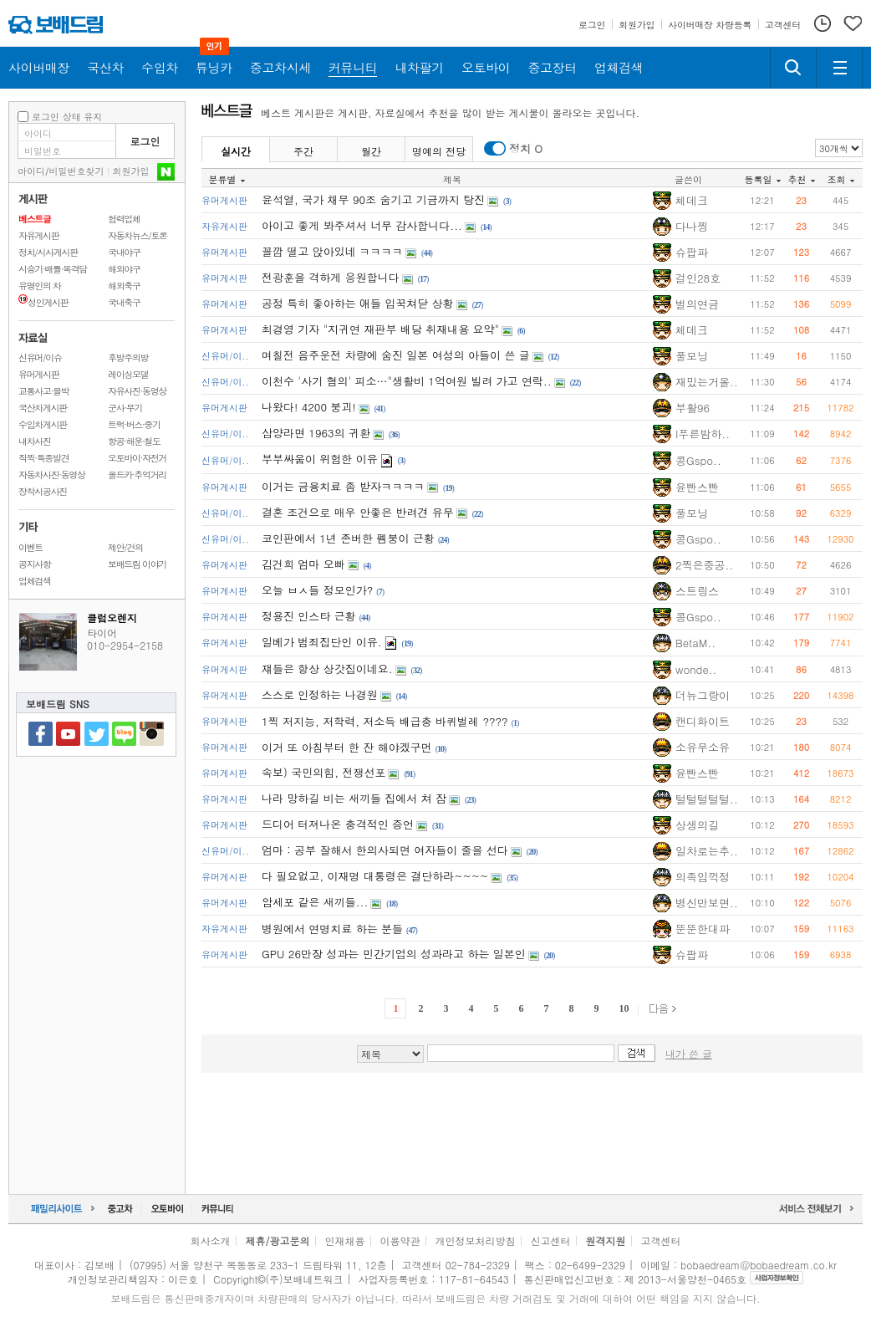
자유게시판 (38, 235)
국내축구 (124, 302)
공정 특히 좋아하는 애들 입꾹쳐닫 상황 (358, 303)
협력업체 (124, 218)
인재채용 (344, 1240)
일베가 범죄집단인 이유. (322, 642)
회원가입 (131, 171)
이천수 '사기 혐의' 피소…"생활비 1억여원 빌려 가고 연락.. (407, 381)
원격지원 (606, 1240)
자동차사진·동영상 (51, 474)
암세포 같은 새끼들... (315, 902)
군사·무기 (125, 407)
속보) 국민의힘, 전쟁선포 (323, 772)
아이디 (31, 171)
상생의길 (697, 824)
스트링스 (697, 590)
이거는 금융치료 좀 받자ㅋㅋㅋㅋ (343, 486)
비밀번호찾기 (76, 171)
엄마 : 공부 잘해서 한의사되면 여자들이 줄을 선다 (385, 850)
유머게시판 (38, 374)
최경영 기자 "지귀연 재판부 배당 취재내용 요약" (380, 329)
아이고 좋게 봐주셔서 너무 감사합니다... (362, 225)
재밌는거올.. (706, 381)
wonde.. (695, 669)
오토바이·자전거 (137, 458)
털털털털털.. (706, 799)
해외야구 (124, 269)
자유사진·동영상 (137, 391)
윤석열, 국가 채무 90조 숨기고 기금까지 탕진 (373, 199)
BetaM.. (695, 642)
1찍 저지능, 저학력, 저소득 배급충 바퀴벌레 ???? (385, 721)
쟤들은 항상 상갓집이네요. (327, 668)
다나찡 (691, 226)
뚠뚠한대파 (702, 928)
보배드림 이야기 (137, 564)
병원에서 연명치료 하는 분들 (332, 929)
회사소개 (210, 1240)
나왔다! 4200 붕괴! (309, 407)
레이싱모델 (128, 374)
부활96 (692, 407)
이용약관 (400, 1240)
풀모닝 (691, 355)
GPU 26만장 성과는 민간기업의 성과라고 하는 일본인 (394, 954)
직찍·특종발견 (43, 458)
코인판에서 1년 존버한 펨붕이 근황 (348, 538)
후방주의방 (128, 357)
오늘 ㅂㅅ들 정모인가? (317, 590)
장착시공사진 (42, 491)
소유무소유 (702, 747)
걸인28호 (698, 278)
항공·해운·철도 (134, 441)
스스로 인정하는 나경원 (320, 694)
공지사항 (34, 564)
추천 (801, 179)
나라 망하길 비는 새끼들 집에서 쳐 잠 (354, 798)
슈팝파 (691, 252)
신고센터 (551, 1240)
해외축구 (124, 285)
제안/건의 (125, 547)
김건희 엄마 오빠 (303, 564)
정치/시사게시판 (48, 252)
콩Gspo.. (698, 460)
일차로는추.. (706, 850)
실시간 (236, 151)
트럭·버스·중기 (134, 424)
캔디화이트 (702, 721)
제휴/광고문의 (277, 1240)
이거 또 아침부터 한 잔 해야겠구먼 (347, 747)
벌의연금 (697, 304)
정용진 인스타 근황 (309, 616)
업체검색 (34, 580)
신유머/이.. (225, 356)
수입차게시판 (42, 424)
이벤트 (30, 547)
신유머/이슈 (40, 357)
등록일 (763, 179)
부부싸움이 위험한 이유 (320, 459)
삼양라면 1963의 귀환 (316, 433)
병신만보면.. (706, 902)
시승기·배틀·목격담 (52, 269)
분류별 (227, 179)
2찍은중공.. (704, 564)
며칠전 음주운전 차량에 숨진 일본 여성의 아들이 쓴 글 (396, 355)
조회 (841, 179)
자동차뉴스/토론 (137, 235)
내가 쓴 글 (688, 1053)
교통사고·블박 (43, 391)
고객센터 (661, 1240)
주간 (303, 151)
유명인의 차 (39, 285)
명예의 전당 (439, 151)
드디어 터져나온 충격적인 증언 (338, 824)
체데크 (691, 200)
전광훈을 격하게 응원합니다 (331, 277)
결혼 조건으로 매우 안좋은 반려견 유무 (358, 512)
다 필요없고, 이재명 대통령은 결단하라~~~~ (375, 876)
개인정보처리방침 (476, 1240)
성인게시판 (43, 302)
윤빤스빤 (697, 487)
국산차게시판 (42, 407)
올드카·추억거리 (137, 474)
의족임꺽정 (702, 876)
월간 (371, 151)
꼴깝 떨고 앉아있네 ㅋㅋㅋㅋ (332, 251)
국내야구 (124, 252)
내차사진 (34, 441)
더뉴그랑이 (702, 695)
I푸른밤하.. (702, 433)
